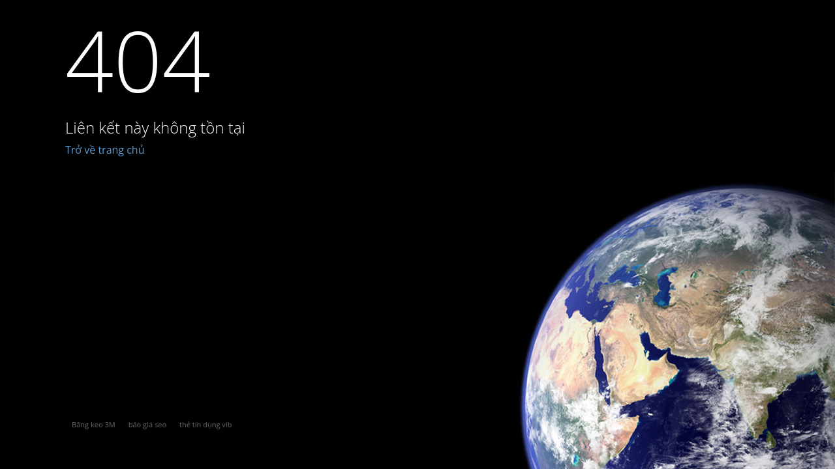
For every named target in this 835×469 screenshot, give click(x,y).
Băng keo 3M (93, 424)
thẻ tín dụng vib (205, 424)
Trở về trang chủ (105, 150)
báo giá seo (147, 424)
